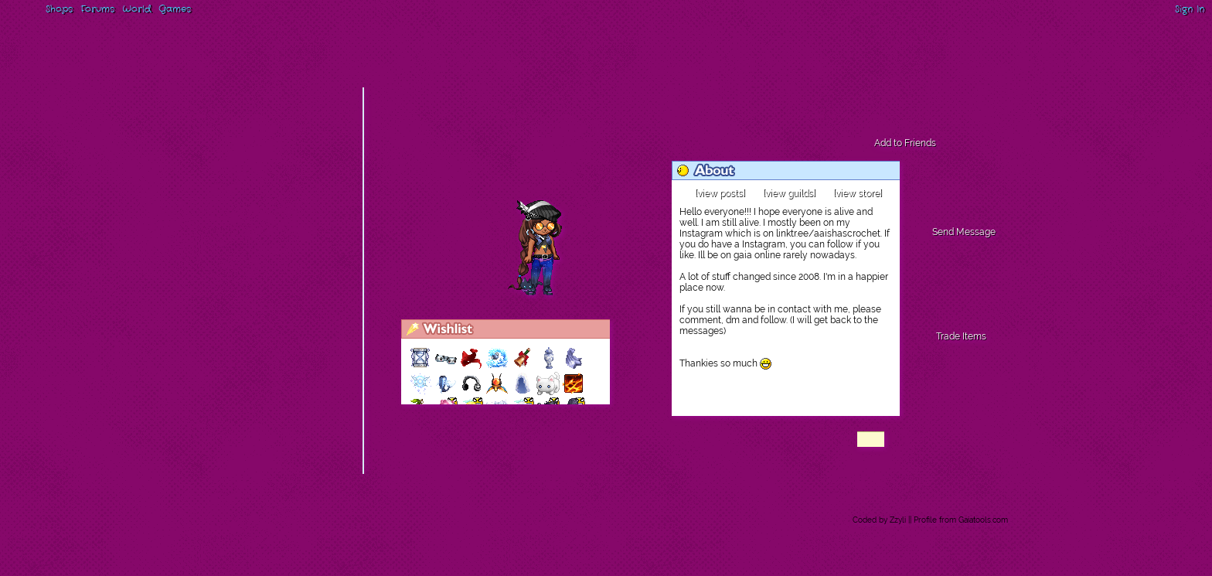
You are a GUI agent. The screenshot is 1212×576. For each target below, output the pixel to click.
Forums (97, 8)
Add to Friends (905, 143)
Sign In (1189, 8)
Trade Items (961, 336)
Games (174, 8)
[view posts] (720, 193)
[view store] (857, 193)
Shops (59, 8)
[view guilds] (789, 193)
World (136, 8)
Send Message (964, 232)
